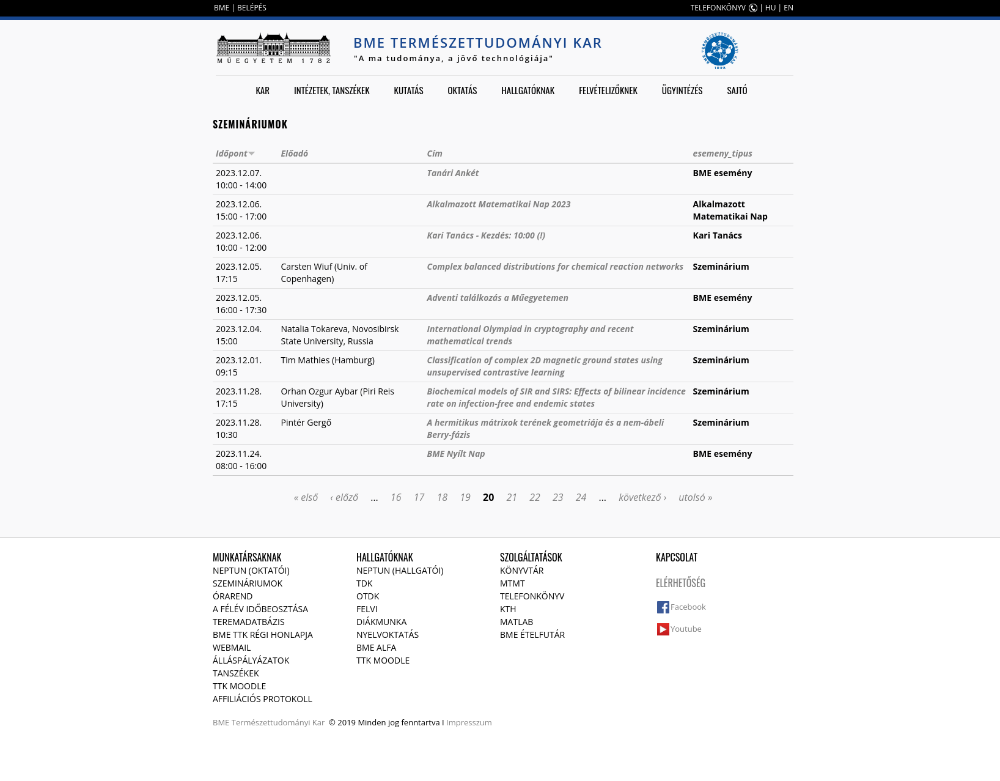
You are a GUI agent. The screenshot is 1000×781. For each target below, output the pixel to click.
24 (581, 497)
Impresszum (469, 722)
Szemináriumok (247, 583)
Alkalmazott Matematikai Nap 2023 (499, 204)
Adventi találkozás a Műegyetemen (498, 297)
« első (306, 497)
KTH (508, 609)
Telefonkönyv (532, 596)
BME (221, 7)
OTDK (367, 596)
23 (558, 497)
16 (396, 497)
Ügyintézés (682, 90)
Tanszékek (236, 673)
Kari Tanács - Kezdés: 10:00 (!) (486, 235)
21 (511, 497)
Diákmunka (381, 621)
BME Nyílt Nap (456, 453)
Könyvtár (521, 570)
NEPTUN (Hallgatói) (399, 570)
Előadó (295, 153)
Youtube (686, 628)
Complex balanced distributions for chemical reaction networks (555, 266)
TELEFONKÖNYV (718, 7)
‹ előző (344, 497)
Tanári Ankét (453, 173)
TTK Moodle (239, 686)
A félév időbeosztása (260, 609)
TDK (364, 583)
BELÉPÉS (252, 7)
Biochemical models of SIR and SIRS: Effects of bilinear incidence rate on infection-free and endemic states (556, 397)
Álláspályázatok (251, 660)
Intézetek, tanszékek (332, 90)
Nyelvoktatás (387, 634)
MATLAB (516, 621)
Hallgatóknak (527, 90)
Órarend (233, 596)
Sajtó (737, 90)
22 (534, 497)
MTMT (512, 583)
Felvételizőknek (608, 90)
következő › (642, 497)
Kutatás (409, 90)
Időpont (236, 153)
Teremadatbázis (249, 621)
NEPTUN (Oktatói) (251, 570)
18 (441, 497)
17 (419, 497)
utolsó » (695, 497)
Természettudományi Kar (278, 722)
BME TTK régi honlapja (263, 634)
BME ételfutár (532, 634)
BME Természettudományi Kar (478, 42)
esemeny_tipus (722, 153)
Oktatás (462, 90)
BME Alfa (376, 647)
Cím (435, 153)
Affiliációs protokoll (262, 699)
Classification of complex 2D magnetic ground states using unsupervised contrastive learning (545, 366)
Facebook (688, 606)
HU (770, 7)
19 (465, 497)
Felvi (367, 609)
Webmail (232, 647)
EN (788, 7)
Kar (263, 90)
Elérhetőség (680, 583)
